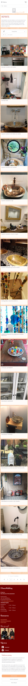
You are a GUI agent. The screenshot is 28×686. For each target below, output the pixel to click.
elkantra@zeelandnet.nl (8, 601)
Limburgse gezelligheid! (7, 367)
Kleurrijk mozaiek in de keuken (8, 67)
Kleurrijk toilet (4, 100)
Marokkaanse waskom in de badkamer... (11, 568)
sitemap (24, 680)
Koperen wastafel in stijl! (7, 200)
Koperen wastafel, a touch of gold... (10, 234)
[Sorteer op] (14, 31)
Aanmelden (4, 674)
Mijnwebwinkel (22, 683)
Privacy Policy (3, 622)
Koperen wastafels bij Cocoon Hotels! (10, 267)
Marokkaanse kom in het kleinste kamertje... (12, 534)
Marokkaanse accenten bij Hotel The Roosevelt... (13, 467)
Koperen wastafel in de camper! (9, 167)
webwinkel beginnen (9, 683)
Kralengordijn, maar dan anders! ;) (9, 300)
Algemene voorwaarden (6, 621)
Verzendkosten (4, 619)
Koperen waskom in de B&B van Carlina (11, 133)
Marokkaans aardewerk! (7, 401)
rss (3, 683)
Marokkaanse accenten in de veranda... (10, 501)
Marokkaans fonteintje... (7, 434)
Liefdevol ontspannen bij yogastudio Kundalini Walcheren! (12, 335)
